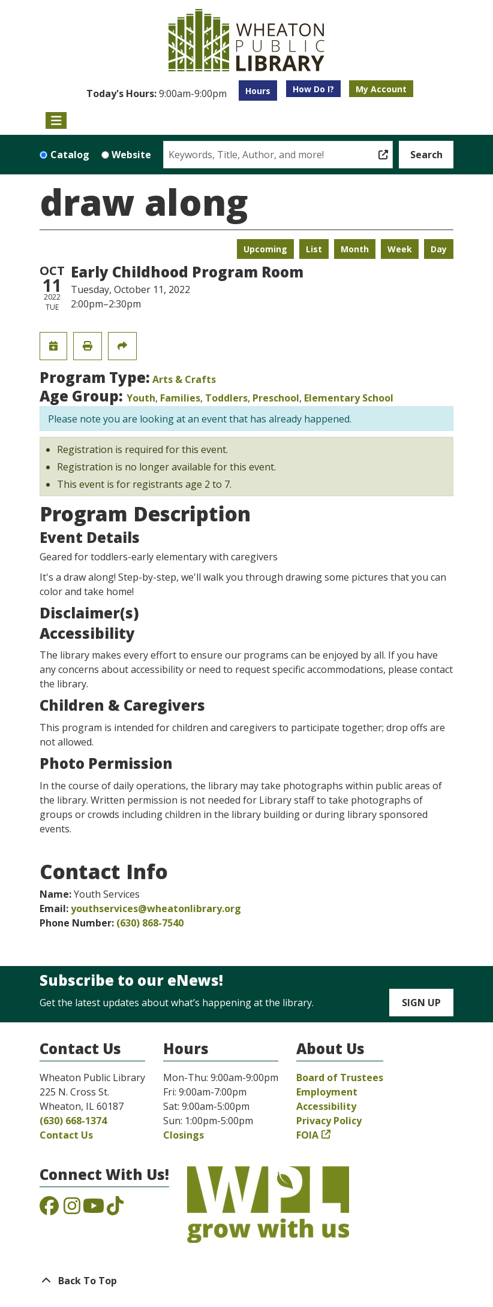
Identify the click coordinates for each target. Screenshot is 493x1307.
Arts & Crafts (184, 379)
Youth (141, 398)
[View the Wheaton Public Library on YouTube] (93, 1209)
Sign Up (421, 1002)
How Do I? (313, 89)
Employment (326, 1091)
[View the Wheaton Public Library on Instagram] (72, 1209)
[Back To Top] (246, 1280)
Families (180, 398)
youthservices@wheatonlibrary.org (156, 908)
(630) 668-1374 (73, 1120)
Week (399, 249)
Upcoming (265, 249)
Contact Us (66, 1135)
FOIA (307, 1135)
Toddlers (226, 398)
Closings (183, 1135)
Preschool (275, 398)
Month (355, 249)
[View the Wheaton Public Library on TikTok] (115, 1209)
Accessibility (326, 1106)
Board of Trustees (339, 1077)
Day (439, 249)
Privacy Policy (329, 1120)
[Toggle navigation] (56, 120)
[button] (156, 93)
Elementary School (348, 398)
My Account (381, 89)
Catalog (69, 154)
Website (131, 154)
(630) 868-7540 (150, 922)
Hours (257, 90)
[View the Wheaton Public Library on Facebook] (49, 1209)
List (314, 249)
